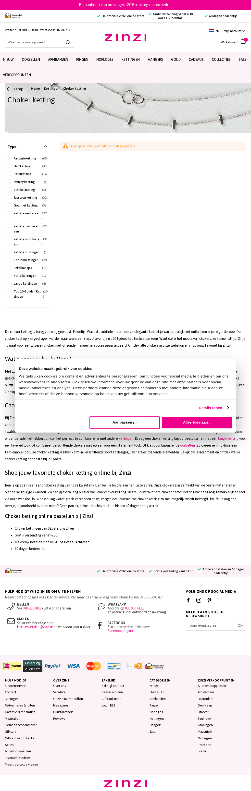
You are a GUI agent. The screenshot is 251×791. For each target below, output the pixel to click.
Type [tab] (12, 146)
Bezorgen (12, 699)
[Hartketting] (28, 166)
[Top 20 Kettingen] (28, 260)
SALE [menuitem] (242, 59)
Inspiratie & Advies (17, 758)
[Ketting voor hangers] (28, 242)
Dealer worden (112, 692)
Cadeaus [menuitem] (196, 59)
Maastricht (205, 731)
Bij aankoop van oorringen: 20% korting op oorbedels (125, 4)
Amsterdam (206, 692)
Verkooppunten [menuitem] (17, 75)
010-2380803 (30, 30)
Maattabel (12, 718)
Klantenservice (15, 686)
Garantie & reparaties (20, 712)
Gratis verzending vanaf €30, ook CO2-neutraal (170, 16)
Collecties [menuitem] (221, 59)
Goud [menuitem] (176, 59)
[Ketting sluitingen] (28, 252)
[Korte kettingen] (28, 275)
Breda (202, 751)
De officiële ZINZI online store (120, 16)
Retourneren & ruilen (20, 705)
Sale (153, 731)
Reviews (59, 718)
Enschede (204, 745)
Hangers (155, 725)
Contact (10, 692)
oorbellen (187, 445)
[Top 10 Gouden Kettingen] (28, 294)
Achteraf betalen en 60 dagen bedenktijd (221, 571)
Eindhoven (205, 718)
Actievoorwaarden (18, 751)
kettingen (126, 438)
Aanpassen (123, 422)
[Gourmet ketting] (28, 205)
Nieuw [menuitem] (8, 59)
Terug (15, 89)
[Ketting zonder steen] (28, 229)
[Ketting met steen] (28, 216)
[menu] (125, 67)
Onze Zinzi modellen (68, 699)
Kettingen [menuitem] (131, 59)
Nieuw (154, 686)
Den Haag (205, 705)
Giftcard (10, 731)
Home (35, 88)
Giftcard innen (111, 699)
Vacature (59, 692)
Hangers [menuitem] (155, 59)
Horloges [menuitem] (104, 59)
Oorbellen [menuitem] (31, 59)
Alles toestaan (195, 422)
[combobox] (39, 42)
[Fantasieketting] (28, 158)
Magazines (60, 705)
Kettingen (51, 88)
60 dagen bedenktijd (221, 16)
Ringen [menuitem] (82, 59)
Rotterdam (205, 699)
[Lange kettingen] (28, 283)
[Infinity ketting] (28, 181)
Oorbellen (157, 692)
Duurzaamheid (63, 712)
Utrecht (203, 712)
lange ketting (228, 438)
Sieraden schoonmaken (21, 725)
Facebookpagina (120, 631)
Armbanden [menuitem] (58, 59)
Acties (9, 745)
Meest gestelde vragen (21, 764)
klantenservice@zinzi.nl (35, 627)
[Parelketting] (28, 174)
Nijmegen (205, 738)
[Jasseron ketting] (28, 197)
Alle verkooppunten (212, 686)
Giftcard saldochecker (20, 738)
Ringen (155, 705)
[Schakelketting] (28, 189)
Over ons (59, 686)
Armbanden (158, 699)
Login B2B (108, 705)
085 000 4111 (64, 30)
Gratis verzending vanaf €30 (171, 571)
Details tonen (210, 408)
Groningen (205, 725)
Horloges (156, 712)
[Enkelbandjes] (28, 267)
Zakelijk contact (112, 686)
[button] (234, 31)
